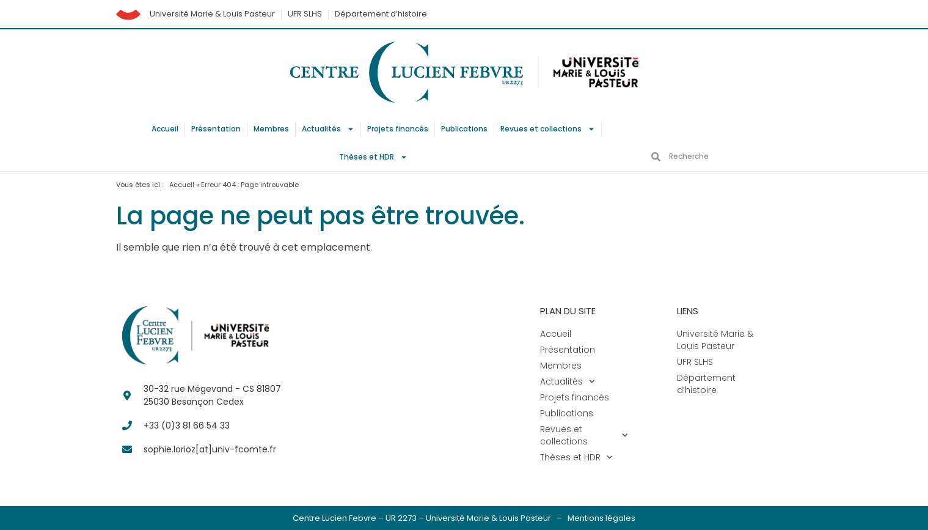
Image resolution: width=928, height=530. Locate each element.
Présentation (216, 128)
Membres (271, 128)
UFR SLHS (305, 14)
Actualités (328, 129)
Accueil (165, 128)
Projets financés (397, 128)
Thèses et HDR (373, 157)
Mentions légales (601, 518)
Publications (464, 128)
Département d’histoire (381, 14)
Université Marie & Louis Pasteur (212, 14)
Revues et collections (547, 129)
